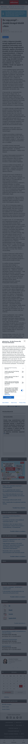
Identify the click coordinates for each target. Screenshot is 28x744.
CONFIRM (8, 397)
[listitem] (14, 368)
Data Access (14, 402)
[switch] (22, 372)
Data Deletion (5, 402)
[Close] (25, 341)
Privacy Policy (22, 402)
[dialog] (14, 372)
